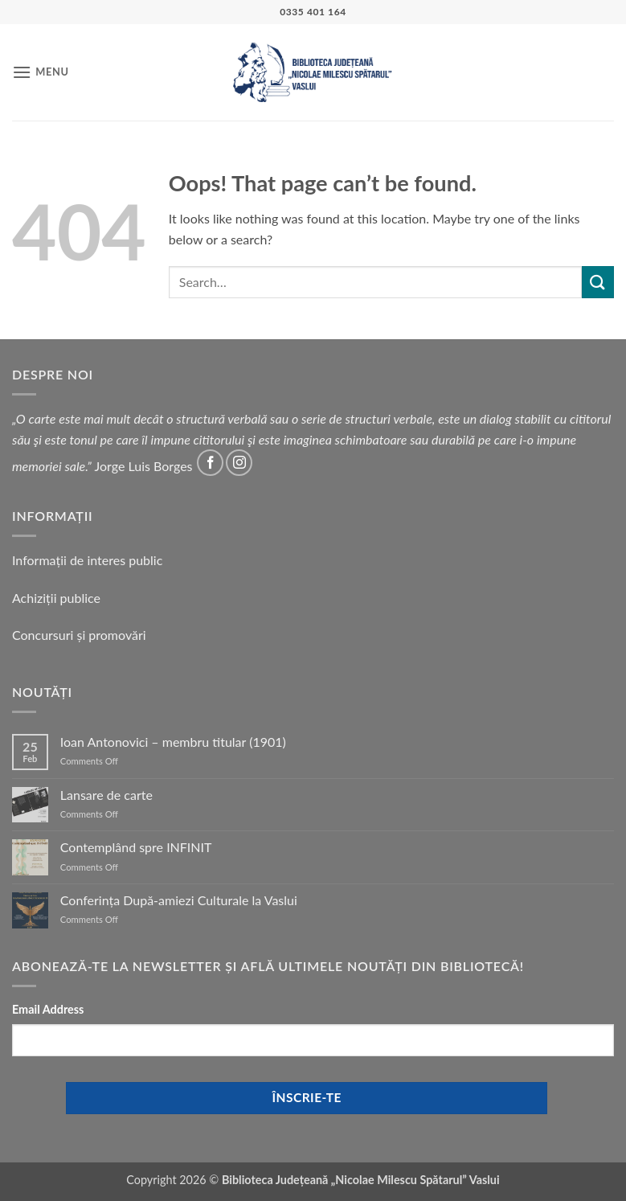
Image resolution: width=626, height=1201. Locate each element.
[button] (40, 72)
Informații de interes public (87, 560)
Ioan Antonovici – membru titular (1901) (173, 741)
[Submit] (598, 281)
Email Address (48, 1009)
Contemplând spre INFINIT (136, 847)
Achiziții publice (56, 597)
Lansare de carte (106, 794)
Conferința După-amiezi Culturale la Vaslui (178, 900)
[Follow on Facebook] (210, 462)
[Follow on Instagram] (239, 462)
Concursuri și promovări (79, 634)
